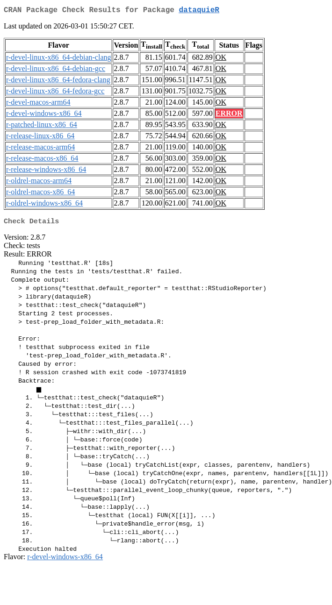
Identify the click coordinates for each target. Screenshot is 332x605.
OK (221, 59)
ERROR (229, 115)
